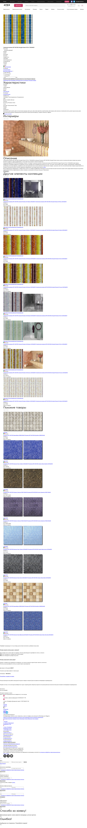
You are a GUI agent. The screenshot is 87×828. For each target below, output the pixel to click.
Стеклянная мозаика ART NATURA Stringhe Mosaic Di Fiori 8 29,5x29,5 (51, 258)
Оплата (26, 1)
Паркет (46, 9)
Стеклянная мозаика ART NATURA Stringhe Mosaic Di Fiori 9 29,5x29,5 (51, 315)
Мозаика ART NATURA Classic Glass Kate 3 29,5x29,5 (39, 577)
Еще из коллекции (24, 80)
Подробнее (5, 171)
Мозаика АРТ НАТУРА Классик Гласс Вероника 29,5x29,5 (16, 634)
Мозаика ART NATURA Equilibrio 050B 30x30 (35, 435)
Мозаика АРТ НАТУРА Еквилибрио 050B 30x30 (14, 435)
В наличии (10, 718)
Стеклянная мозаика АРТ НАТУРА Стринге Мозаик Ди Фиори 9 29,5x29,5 (19, 315)
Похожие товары (32, 80)
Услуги (32, 1)
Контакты (20, 717)
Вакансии (30, 718)
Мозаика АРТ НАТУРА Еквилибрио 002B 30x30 (14, 606)
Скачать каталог (7, 114)
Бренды (82, 9)
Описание (18, 80)
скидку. (13, 782)
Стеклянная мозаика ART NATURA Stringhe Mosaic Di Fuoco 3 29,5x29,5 (52, 372)
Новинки (14, 718)
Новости (5, 717)
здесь (44, 167)
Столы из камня (60, 9)
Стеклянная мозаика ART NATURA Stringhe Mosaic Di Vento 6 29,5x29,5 (51, 401)
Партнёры (22, 718)
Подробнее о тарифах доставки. (7, 676)
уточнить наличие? (8, 50)
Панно (41, 9)
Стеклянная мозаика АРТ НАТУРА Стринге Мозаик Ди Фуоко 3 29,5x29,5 (19, 372)
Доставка (20, 1)
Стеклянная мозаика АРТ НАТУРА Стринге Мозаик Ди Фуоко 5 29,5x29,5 (19, 287)
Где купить (12, 1)
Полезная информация (38, 717)
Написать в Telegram (15, 744)
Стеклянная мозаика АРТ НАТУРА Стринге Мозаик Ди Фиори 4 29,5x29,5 (19, 344)
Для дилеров (50, 1)
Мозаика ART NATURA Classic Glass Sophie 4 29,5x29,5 (40, 463)
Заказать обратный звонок (9, 742)
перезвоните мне (71, 6)
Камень (52, 9)
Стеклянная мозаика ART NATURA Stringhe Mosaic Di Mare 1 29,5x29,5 (50, 201)
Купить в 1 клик (23, 79)
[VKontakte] (5, 757)
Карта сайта (6, 753)
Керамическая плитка (17, 9)
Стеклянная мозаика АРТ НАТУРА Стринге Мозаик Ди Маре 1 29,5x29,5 (19, 201)
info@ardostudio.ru (7, 741)
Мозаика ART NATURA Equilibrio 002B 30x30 (35, 606)
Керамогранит (6, 9)
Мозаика (35, 9)
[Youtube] (11, 757)
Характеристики (6, 80)
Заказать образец (31, 79)
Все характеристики (8, 71)
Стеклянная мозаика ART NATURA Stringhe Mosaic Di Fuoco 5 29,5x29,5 (52, 287)
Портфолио (58, 1)
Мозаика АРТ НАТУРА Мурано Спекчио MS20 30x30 (15, 520)
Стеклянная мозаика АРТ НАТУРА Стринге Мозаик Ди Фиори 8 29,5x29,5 (19, 258)
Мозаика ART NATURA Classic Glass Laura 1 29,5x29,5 (40, 549)
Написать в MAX (7, 744)
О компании (10, 717)
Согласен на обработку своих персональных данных (12, 770)
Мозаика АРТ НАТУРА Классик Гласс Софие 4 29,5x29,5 (15, 463)
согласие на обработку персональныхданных (50, 752)
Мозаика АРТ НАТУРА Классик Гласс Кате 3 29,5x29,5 (15, 577)
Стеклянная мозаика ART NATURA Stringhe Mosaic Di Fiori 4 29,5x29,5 (51, 344)
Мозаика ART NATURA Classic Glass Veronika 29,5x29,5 (41, 634)
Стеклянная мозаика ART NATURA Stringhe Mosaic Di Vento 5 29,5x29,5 (51, 230)
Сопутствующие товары (72, 9)
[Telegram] (8, 757)
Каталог (18, 5)
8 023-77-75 (71, 4)
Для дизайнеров (41, 1)
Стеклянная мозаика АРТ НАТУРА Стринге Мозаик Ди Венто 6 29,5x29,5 (19, 401)
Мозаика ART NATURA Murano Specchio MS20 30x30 (39, 520)
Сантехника (27, 9)
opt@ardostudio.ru (7, 732)
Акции (67, 1)
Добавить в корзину (15, 79)
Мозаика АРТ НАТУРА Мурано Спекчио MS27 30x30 (15, 492)
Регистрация (3, 763)
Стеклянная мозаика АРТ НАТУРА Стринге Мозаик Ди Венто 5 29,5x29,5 (19, 230)
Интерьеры (13, 80)
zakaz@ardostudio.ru (80, 1)
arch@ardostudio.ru (7, 738)
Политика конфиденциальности (10, 746)
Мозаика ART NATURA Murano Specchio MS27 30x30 (39, 492)
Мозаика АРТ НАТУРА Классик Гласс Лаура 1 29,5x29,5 (15, 549)
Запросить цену (6, 79)
